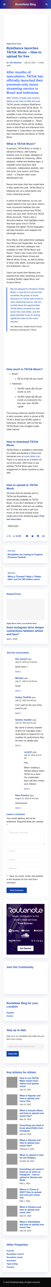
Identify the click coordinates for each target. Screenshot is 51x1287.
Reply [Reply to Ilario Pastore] (18, 808)
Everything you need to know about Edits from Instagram (32, 1128)
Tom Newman (15, 63)
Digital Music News (14, 44)
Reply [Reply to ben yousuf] (18, 672)
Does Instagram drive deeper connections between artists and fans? (25, 631)
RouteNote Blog (25, 4)
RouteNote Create (15, 1257)
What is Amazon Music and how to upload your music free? (32, 1113)
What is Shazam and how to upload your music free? (30, 1143)
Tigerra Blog (12, 1264)
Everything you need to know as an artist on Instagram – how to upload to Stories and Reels (32, 1174)
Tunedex (10, 1267)
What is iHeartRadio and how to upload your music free (32, 1224)
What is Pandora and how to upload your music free (30, 1210)
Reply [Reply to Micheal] (18, 691)
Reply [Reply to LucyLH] (27, 789)
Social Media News (29, 623)
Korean (10, 1016)
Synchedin (11, 1261)
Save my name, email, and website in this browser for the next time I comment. (25, 879)
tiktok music (13, 526)
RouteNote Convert (15, 1254)
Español (10, 1013)
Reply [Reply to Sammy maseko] (18, 746)
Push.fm (10, 1251)
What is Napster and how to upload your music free (30, 1098)
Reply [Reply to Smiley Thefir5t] (18, 713)
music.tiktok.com (32, 456)
